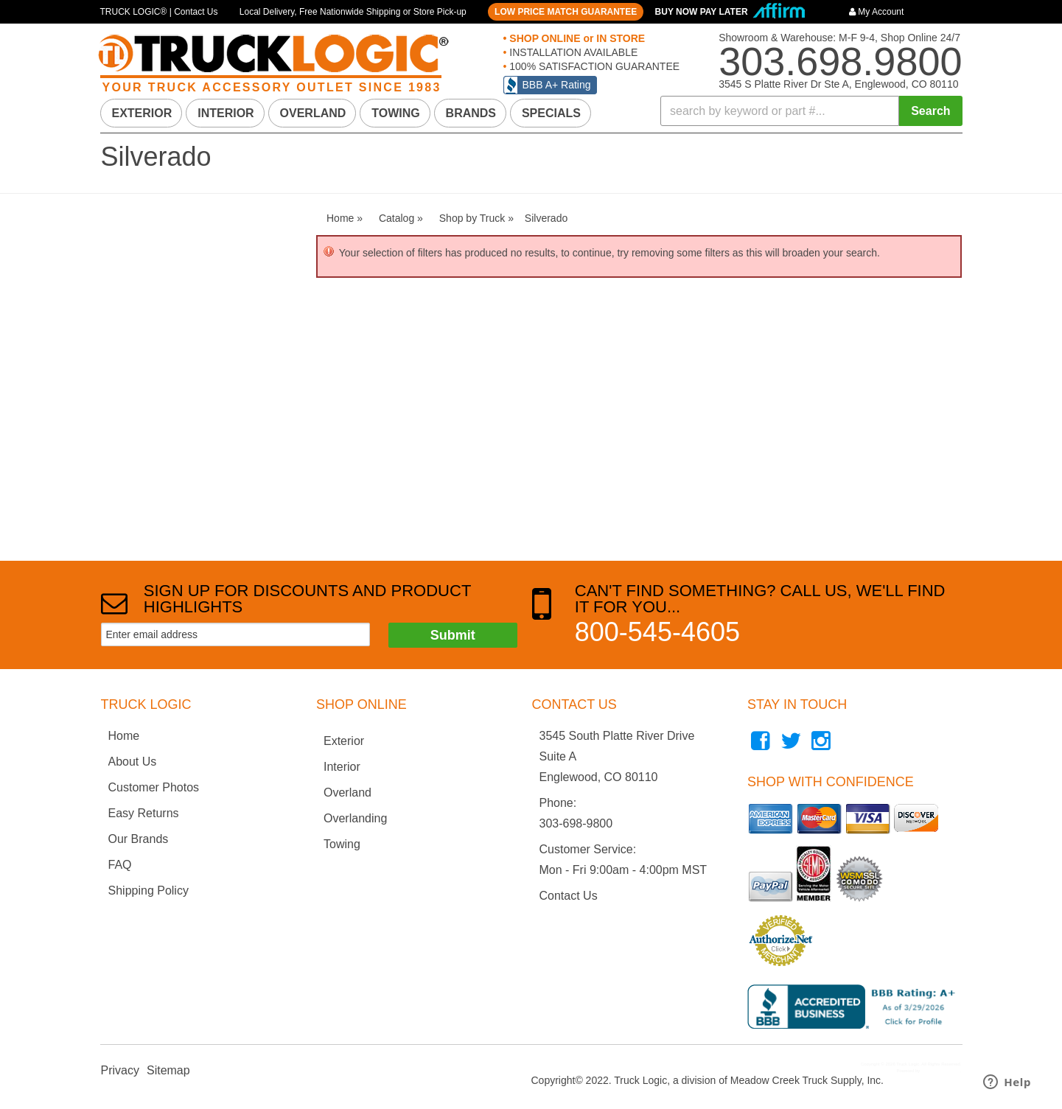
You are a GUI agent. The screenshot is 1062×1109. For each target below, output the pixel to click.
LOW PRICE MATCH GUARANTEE (566, 12)
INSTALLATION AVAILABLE (571, 52)
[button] (811, 111)
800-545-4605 (657, 632)
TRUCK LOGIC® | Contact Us (159, 12)
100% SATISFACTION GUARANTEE (593, 66)
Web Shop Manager (940, 1070)
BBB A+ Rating (557, 85)
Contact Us (568, 895)
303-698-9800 (576, 823)
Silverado (134, 318)
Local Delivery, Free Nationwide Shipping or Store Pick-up (353, 12)
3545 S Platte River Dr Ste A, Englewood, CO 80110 (838, 84)
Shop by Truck (138, 289)
